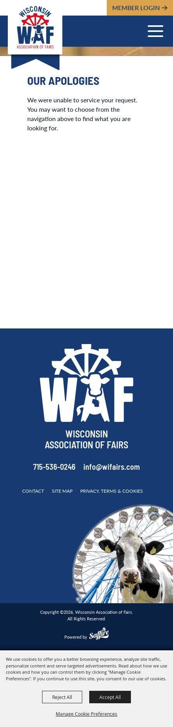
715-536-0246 (54, 468)
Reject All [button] (62, 697)
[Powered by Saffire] (99, 634)
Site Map (62, 491)
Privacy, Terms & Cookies (111, 491)
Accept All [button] (110, 697)
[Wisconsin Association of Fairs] (35, 27)
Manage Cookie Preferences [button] (86, 714)
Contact (33, 491)
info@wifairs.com (111, 468)
